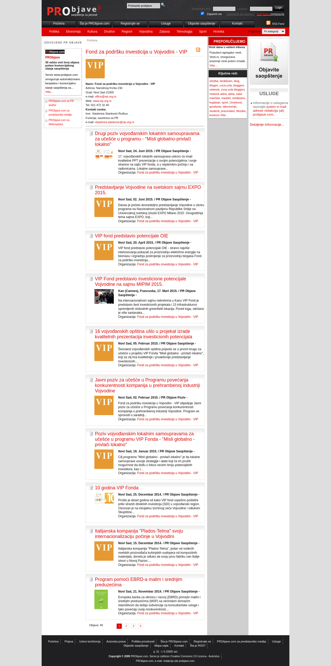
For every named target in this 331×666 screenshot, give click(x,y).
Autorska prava (116, 641)
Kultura (92, 31)
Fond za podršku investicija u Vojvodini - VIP (167, 172)
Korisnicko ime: (201, 8)
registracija (270, 14)
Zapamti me (214, 14)
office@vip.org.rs (105, 96)
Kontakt (237, 23)
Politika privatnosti (143, 641)
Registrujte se (130, 23)
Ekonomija (73, 31)
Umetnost (236, 102)
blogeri (213, 85)
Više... (49, 91)
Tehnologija (184, 31)
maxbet (226, 98)
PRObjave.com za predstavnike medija (241, 641)
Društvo (109, 31)
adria (231, 93)
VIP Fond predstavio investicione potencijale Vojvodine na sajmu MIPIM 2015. (140, 281)
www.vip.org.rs (102, 100)
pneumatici (228, 111)
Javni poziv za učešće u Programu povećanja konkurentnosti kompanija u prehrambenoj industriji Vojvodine (147, 385)
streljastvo (238, 98)
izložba (213, 81)
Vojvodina (146, 31)
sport (225, 102)
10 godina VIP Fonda (117, 487)
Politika (54, 31)
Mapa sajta (161, 645)
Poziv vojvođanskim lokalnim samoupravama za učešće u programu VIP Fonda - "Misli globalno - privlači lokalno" (145, 439)
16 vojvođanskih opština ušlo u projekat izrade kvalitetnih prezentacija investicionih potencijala (143, 334)
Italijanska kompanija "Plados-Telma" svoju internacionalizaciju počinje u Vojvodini (139, 533)
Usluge (166, 23)
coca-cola (226, 85)
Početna (58, 23)
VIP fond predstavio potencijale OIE (131, 235)
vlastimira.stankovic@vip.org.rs (114, 122)
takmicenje (229, 106)
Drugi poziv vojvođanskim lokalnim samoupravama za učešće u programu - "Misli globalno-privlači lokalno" (147, 139)
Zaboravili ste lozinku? (241, 14)
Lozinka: (242, 8)
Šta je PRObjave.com (94, 23)
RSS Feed (278, 24)
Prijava (69, 641)
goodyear (215, 106)
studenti (214, 111)
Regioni (127, 31)
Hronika (218, 31)
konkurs (214, 115)
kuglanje (214, 102)
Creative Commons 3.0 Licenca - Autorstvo (195, 656)
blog (236, 81)
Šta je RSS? (198, 645)
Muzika (240, 111)
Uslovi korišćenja (90, 641)
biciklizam (226, 81)
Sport (203, 31)
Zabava (164, 31)
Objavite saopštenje (201, 23)
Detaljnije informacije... (267, 124)
